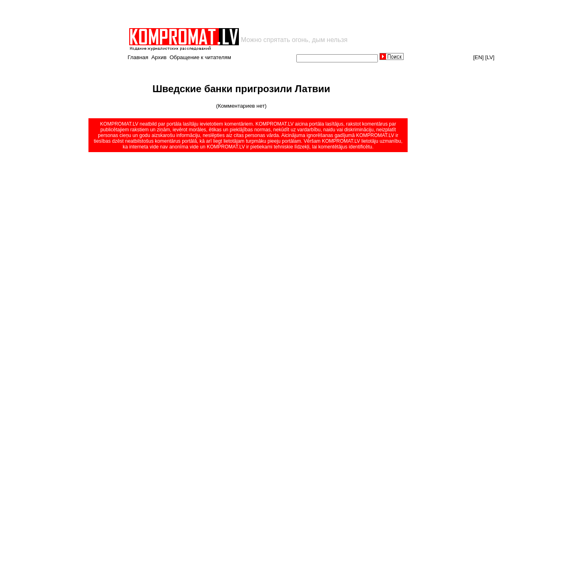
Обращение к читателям (200, 57)
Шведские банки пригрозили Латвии (241, 88)
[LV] (489, 57)
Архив (158, 57)
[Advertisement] (223, 14)
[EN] (478, 57)
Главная (138, 57)
